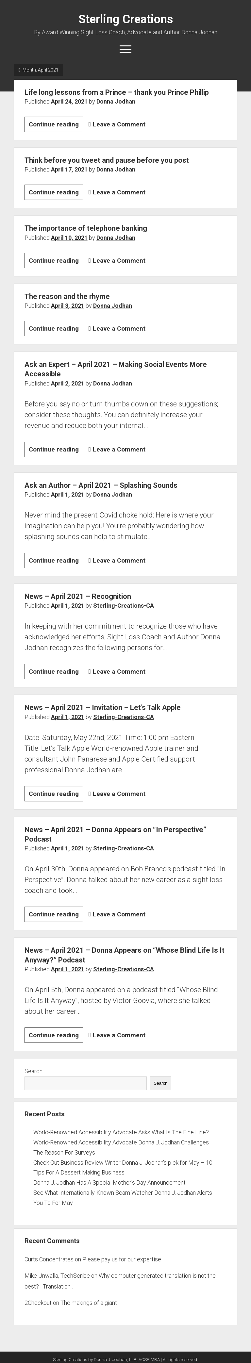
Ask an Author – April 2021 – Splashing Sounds (101, 485)
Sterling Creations (125, 19)
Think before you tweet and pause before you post (107, 160)
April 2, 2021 (67, 383)
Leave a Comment (119, 124)
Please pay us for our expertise (121, 1259)
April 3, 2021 (67, 305)
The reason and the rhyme (67, 296)
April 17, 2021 (69, 169)
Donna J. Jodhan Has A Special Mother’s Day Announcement (109, 1182)
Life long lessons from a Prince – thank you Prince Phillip (117, 92)
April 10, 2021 (69, 237)
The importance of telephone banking (86, 228)
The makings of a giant (88, 1302)
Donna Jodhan (115, 101)
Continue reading (56, 125)
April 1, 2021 (67, 494)
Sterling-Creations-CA (123, 605)
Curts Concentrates (49, 1259)
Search (33, 1071)
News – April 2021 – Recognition (78, 596)
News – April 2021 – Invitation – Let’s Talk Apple (103, 707)
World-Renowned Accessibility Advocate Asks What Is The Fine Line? (121, 1132)
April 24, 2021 (69, 101)
